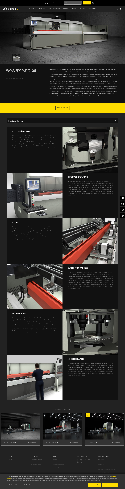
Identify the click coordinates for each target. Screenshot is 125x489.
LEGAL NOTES (100, 462)
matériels (11, 78)
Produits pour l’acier (19, 78)
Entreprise (32, 8)
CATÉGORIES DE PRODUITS (36, 459)
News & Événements (54, 8)
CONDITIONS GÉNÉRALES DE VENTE (105, 467)
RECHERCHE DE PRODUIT (36, 464)
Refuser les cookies (94, 484)
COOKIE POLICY (101, 464)
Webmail (55, 459)
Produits (42, 8)
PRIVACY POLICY (101, 459)
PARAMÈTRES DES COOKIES (103, 472)
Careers (65, 8)
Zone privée (92, 8)
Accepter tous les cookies (109, 484)
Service (74, 8)
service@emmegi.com (57, 462)
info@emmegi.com (57, 467)
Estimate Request (62, 107)
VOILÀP (10, 459)
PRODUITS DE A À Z (35, 467)
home (7, 78)
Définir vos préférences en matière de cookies (20, 484)
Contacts (82, 8)
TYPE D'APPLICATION (35, 462)
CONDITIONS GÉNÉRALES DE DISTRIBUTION (106, 469)
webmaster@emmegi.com (58, 464)
